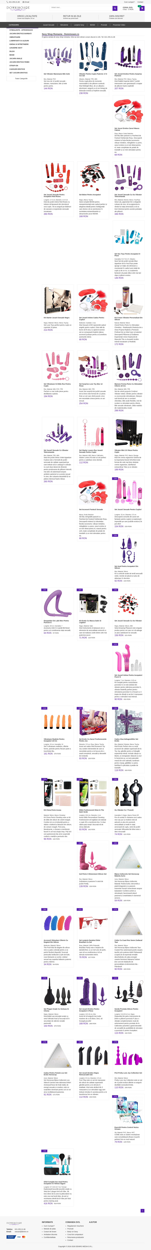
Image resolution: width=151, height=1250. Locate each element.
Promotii (70, 1229)
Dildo (12, 51)
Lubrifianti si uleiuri (19, 41)
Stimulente (64, 25)
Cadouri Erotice (17, 69)
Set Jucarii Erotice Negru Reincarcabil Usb (89, 1074)
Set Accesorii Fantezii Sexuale (91, 509)
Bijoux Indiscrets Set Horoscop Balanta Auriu (127, 875)
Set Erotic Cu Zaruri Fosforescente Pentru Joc (92, 740)
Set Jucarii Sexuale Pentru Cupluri (128, 509)
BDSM (11, 55)
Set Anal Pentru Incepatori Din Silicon (126, 567)
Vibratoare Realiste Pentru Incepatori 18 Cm (54, 740)
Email (26, 2)
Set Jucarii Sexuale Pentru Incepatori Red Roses (54, 195)
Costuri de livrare (50, 1232)
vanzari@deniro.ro (21, 1232)
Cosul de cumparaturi (75, 1234)
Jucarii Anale (15, 58)
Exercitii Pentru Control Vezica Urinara (126, 1128)
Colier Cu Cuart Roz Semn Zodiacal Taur (128, 941)
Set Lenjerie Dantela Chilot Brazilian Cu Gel (89, 941)
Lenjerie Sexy (15, 48)
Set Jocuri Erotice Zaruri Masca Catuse (127, 129)
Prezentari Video (119, 25)
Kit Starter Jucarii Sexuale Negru (56, 318)
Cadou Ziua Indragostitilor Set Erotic (126, 740)
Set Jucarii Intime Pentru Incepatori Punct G (128, 676)
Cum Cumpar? (49, 1226)
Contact (140, 2)
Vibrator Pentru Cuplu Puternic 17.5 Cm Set (93, 75)
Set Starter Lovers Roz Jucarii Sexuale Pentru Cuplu (91, 451)
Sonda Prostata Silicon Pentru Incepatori (126, 1010)
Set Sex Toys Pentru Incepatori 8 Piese (127, 255)
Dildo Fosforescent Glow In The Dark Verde (91, 811)
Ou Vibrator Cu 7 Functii (124, 810)
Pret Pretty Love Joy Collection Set (128, 1073)
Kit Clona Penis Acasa (52, 810)
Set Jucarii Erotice (18, 73)
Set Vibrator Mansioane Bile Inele (57, 74)
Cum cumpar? (129, 2)
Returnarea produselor (75, 1237)
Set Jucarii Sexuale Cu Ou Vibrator (128, 621)
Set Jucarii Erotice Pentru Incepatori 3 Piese (89, 1010)
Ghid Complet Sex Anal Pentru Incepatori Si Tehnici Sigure (56, 1183)
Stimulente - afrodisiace (21, 30)
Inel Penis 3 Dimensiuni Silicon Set (93, 874)
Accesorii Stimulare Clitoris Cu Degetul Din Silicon (56, 941)
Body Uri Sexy (72, 1232)
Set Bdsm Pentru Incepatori (90, 195)
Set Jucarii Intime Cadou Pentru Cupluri (91, 318)
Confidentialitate (50, 1237)
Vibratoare (14, 37)
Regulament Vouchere (75, 1226)
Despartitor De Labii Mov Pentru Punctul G (56, 621)
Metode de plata (50, 1229)
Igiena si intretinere (19, 44)
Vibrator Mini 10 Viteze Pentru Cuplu (126, 451)
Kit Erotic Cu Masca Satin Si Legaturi (90, 621)
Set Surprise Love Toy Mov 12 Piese (91, 385)
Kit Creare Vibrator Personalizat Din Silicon (129, 318)
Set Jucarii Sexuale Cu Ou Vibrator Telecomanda (128, 195)
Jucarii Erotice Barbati (20, 34)
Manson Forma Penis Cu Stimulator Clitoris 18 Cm (128, 385)
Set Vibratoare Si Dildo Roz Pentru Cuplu (57, 385)
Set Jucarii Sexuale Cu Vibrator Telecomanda (56, 451)
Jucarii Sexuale (48, 25)
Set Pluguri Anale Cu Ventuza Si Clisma (56, 1010)
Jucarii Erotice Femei (19, 62)
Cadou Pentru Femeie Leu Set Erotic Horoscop (55, 1074)
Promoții (104, 25)
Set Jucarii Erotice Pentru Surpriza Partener (128, 75)
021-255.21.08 (13, 2)
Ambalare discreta (50, 1234)
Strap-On (13, 66)
